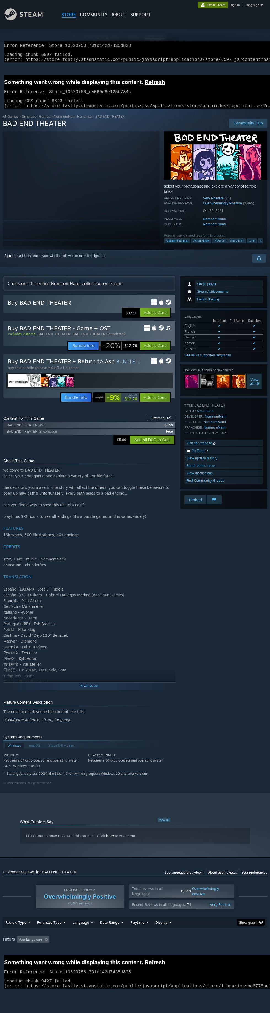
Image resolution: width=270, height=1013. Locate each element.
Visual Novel (201, 247)
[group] (135, 957)
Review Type (16, 937)
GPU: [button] (8, 961)
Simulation (205, 417)
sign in (235, 5)
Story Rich (237, 247)
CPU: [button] (243, 954)
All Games (10, 123)
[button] (155, 319)
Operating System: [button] (214, 954)
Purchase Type (49, 937)
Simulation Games (36, 123)
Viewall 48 (254, 388)
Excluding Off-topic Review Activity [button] (86, 954)
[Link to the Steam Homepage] (28, 19)
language (252, 5)
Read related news (201, 472)
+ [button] (260, 247)
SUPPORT (140, 14)
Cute (252, 247)
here (110, 842)
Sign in (9, 262)
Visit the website (202, 450)
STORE (68, 14)
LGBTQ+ (220, 247)
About (118, 14)
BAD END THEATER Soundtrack (99, 340)
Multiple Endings (177, 247)
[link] (120, 352)
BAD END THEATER (53, 340)
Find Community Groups (205, 487)
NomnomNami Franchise (73, 123)
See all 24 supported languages (207, 362)
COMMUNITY (93, 14)
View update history (202, 465)
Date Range (109, 937)
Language (80, 937)
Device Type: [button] (32, 961)
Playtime (137, 937)
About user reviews (222, 879)
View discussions (200, 480)
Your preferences (254, 879)
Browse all (161, 424)
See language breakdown (184, 879)
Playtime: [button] (129, 954)
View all (164, 826)
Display (161, 937)
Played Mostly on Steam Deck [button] (168, 954)
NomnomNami (214, 226)
